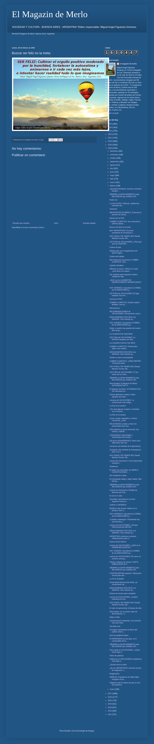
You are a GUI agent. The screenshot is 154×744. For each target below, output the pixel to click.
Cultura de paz (115, 247)
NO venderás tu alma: (118, 475)
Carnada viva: (115, 626)
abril (112, 179)
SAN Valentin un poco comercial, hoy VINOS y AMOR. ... (124, 430)
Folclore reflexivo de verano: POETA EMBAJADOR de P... (124, 563)
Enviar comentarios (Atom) (33, 227)
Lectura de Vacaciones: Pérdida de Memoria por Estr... (123, 491)
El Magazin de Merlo (50, 14)
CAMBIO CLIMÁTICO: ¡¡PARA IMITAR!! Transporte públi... (125, 362)
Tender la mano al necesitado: (121, 358)
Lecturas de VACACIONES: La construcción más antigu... (122, 401)
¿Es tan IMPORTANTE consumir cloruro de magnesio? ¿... (125, 669)
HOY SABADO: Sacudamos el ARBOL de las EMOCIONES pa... (125, 324)
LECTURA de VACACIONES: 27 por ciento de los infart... (124, 373)
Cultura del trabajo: (117, 256)
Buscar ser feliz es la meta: (120, 227)
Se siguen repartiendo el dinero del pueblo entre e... (123, 631)
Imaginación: (115, 674)
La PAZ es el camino (118, 415)
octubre (113, 158)
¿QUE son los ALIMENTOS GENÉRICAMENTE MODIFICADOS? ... (125, 282)
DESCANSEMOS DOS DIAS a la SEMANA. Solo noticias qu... (123, 318)
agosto (113, 165)
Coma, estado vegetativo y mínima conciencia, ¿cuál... (123, 419)
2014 (110, 704)
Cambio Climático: (117, 265)
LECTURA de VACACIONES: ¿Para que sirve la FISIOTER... (126, 243)
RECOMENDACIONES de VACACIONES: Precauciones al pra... (126, 313)
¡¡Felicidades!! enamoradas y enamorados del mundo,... (121, 436)
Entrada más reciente (21, 223)
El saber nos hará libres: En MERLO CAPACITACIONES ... (124, 471)
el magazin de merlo (128, 64)
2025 (110, 124)
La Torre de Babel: (117, 579)
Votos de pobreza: (117, 656)
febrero (113, 186)
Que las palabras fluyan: (119, 635)
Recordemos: (115, 308)
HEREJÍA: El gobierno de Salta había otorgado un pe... (124, 678)
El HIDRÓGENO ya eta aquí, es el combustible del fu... (123, 640)
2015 (110, 700)
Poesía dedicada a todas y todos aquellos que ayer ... (122, 396)
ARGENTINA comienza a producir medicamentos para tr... (123, 537)
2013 (110, 707)
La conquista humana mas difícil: (122, 343)
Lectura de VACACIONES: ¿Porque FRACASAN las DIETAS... (124, 526)
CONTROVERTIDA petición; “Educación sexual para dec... (125, 574)
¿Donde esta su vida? (118, 665)
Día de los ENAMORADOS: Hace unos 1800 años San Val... (125, 442)
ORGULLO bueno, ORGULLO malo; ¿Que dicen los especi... (124, 270)
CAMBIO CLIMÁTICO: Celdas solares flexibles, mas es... (124, 303)
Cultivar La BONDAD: (118, 505)
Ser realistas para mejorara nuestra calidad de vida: (123, 276)
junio (112, 172)
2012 (110, 711)
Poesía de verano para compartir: (123, 593)
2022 (110, 134)
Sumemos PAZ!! (116, 299)
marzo (113, 182)
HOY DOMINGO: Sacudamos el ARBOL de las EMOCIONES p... (125, 289)
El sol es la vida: (116, 496)
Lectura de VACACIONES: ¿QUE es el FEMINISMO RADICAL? (125, 546)
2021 (110, 138)
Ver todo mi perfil (111, 113)
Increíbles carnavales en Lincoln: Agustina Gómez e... (122, 500)
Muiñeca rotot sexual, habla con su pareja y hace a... (123, 509)
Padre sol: (114, 200)
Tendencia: (114, 466)
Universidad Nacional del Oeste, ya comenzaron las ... (123, 583)
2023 (110, 131)
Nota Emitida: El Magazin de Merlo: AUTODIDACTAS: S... (123, 384)
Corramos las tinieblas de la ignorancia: (125, 446)
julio (112, 168)
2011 (110, 714)
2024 (110, 127)
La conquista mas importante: (121, 334)
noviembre (114, 155)
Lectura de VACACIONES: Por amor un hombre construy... (125, 557)
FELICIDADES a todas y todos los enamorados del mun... (123, 425)
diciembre (114, 151)
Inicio (56, 223)
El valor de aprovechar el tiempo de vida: (126, 608)
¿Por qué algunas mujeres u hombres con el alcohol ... (124, 410)
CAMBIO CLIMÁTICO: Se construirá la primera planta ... (125, 223)
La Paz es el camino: (118, 406)
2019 (110, 145)
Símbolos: (113, 209)
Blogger (91, 731)
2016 (110, 697)
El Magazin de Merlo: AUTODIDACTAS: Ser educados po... (125, 390)
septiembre (114, 162)
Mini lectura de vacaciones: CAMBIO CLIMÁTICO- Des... (124, 261)
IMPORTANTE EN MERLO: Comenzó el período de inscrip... (125, 213)
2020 (110, 141)
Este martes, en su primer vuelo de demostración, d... (123, 613)
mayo (112, 175)
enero (112, 689)
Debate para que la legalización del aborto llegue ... (123, 252)
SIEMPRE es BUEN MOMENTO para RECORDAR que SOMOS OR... (124, 195)
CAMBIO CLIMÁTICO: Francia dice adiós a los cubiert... (123, 347)
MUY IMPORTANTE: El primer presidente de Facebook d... (122, 232)
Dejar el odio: (115, 617)
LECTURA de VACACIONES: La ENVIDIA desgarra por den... (122, 338)
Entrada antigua (89, 223)
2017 (110, 693)
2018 (110, 148)
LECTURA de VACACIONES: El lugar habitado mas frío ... (124, 294)
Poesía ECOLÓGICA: (118, 542)
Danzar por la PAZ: (117, 218)
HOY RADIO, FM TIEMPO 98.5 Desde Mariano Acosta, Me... (125, 237)
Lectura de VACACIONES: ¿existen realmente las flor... (124, 598)
